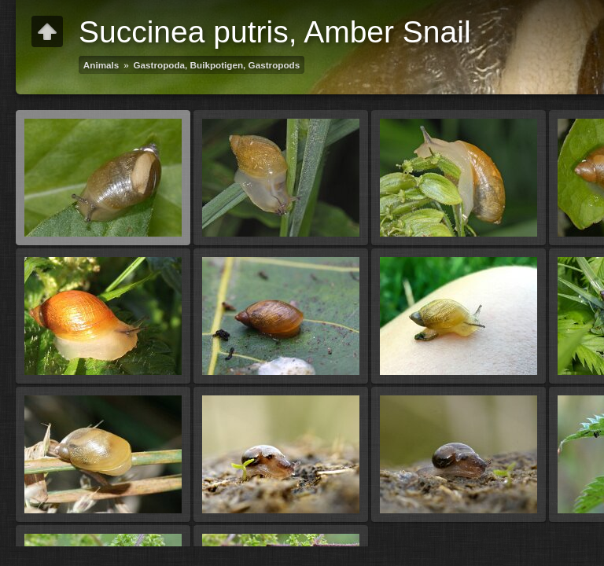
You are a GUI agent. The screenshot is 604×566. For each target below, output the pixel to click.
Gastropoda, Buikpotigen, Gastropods (217, 65)
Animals (101, 65)
